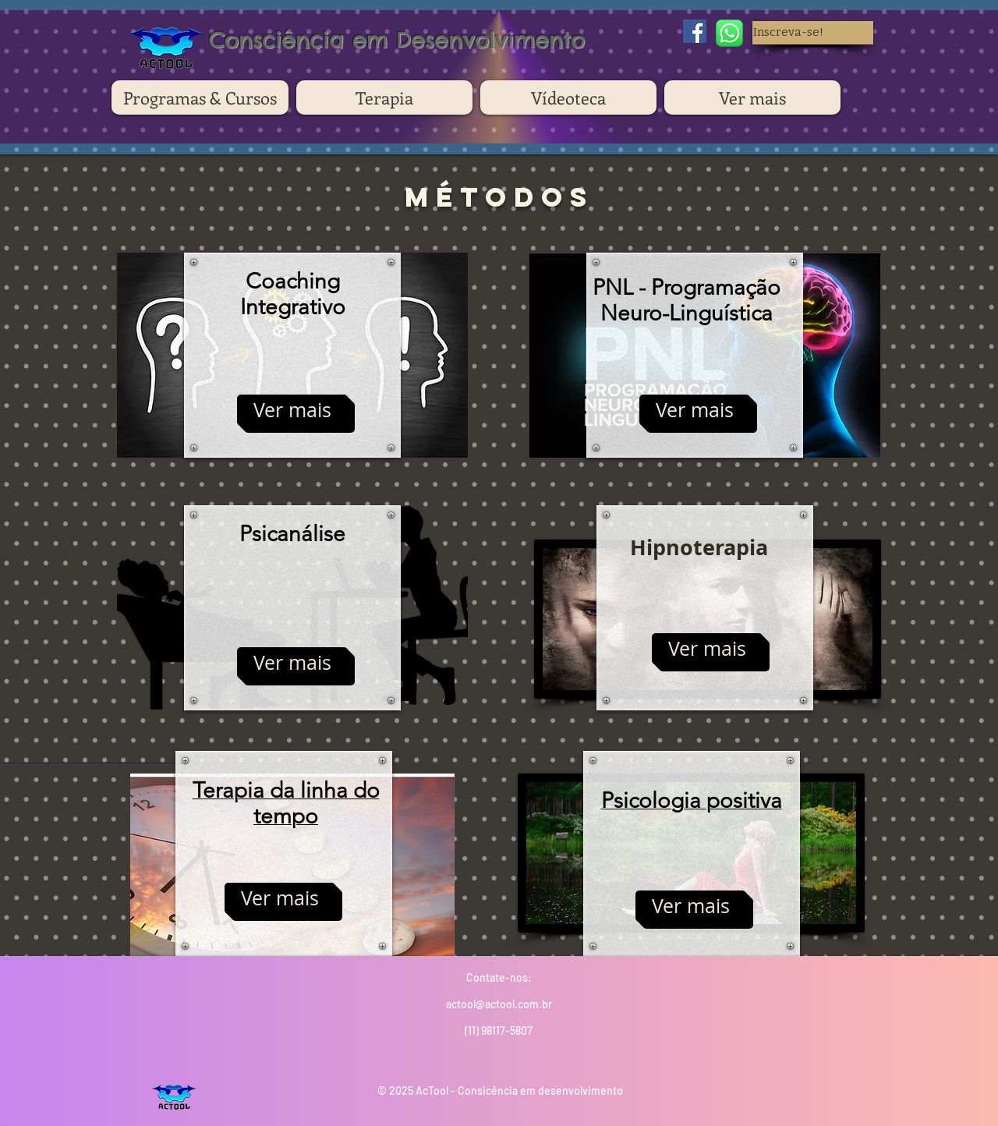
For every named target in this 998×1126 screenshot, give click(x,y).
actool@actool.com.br (499, 1004)
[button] (812, 32)
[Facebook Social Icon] (694, 31)
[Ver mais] (292, 410)
